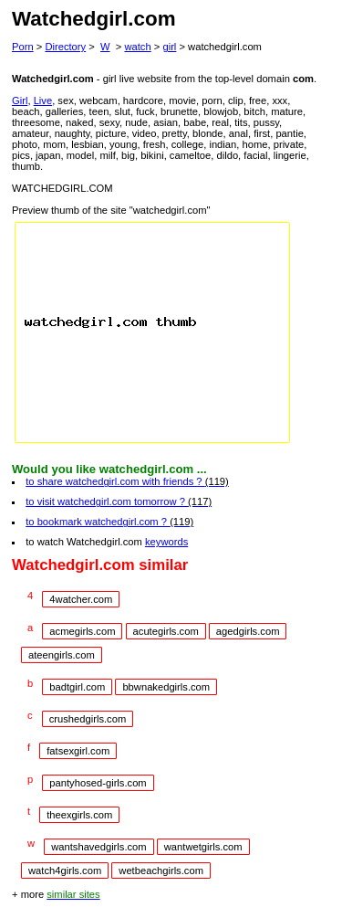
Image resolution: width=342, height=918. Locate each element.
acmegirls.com (82, 631)
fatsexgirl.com (78, 750)
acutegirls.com (166, 631)
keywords (166, 541)
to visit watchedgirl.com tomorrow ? (119, 501)
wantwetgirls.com (203, 846)
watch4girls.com (64, 870)
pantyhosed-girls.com (97, 782)
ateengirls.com (61, 654)
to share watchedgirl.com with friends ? (127, 481)
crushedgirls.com (88, 718)
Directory (65, 46)
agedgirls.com (248, 631)
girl (169, 46)
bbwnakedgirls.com (166, 686)
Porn (23, 46)
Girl (19, 100)
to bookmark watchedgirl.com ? (109, 521)
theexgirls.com (79, 814)
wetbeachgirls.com (161, 870)
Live (43, 100)
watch (137, 46)
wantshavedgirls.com (98, 846)
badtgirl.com (77, 686)
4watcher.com (80, 599)
